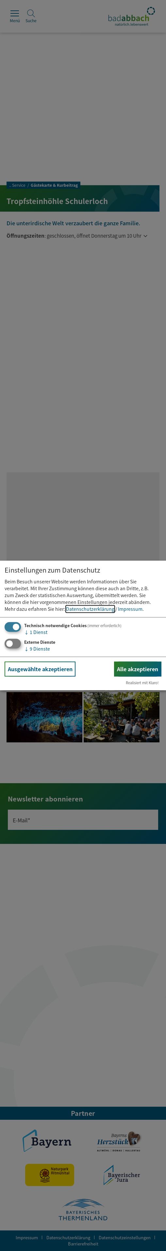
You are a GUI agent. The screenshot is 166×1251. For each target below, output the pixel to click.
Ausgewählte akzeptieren (40, 669)
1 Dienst (35, 632)
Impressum (130, 609)
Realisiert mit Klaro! (142, 683)
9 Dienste (37, 648)
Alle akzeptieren (137, 669)
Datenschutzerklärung (90, 609)
